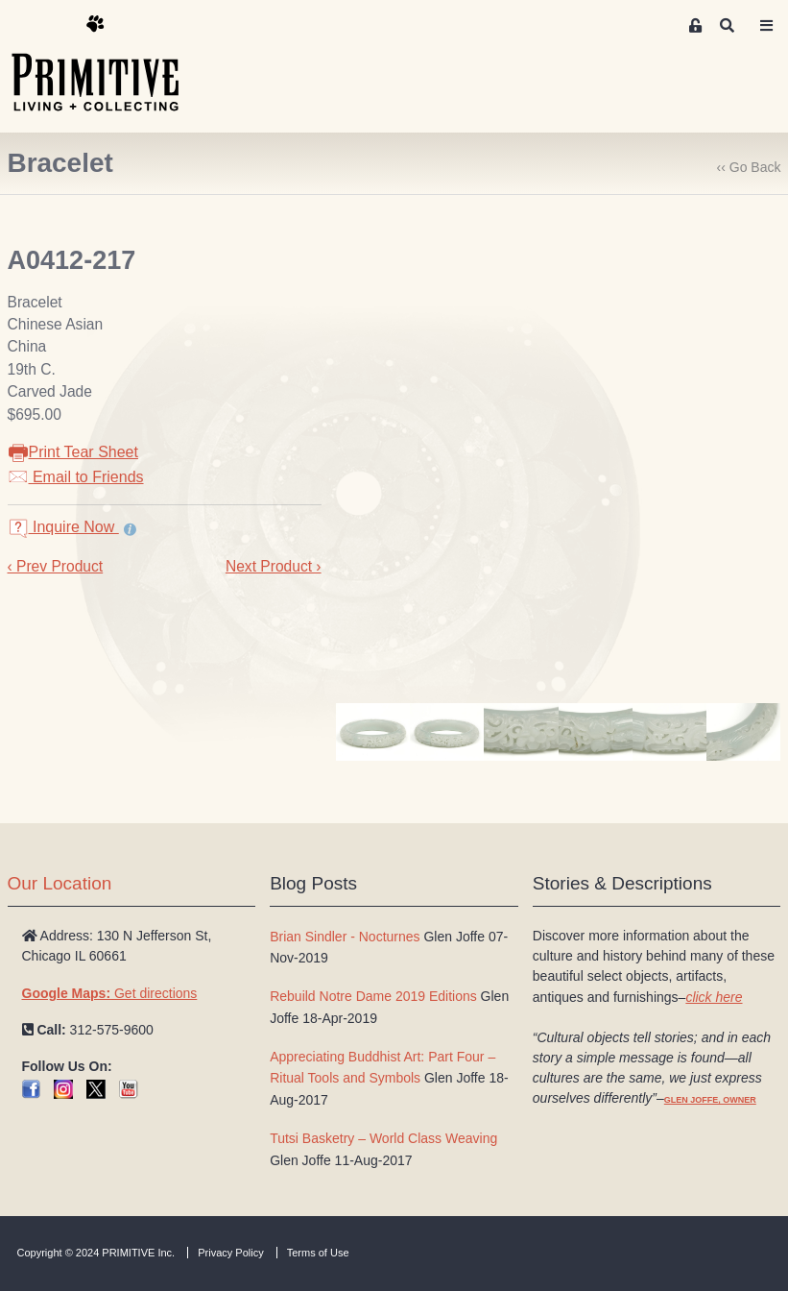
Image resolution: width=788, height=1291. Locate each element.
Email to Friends (76, 477)
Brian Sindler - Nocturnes (344, 936)
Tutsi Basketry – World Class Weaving (383, 1138)
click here (713, 997)
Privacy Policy (230, 1252)
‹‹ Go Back (749, 167)
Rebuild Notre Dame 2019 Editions (373, 996)
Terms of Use (318, 1252)
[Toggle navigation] (766, 26)
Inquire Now (63, 527)
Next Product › (274, 566)
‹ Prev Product (56, 566)
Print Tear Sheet (73, 452)
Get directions (110, 993)
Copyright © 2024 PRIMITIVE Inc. (96, 1252)
